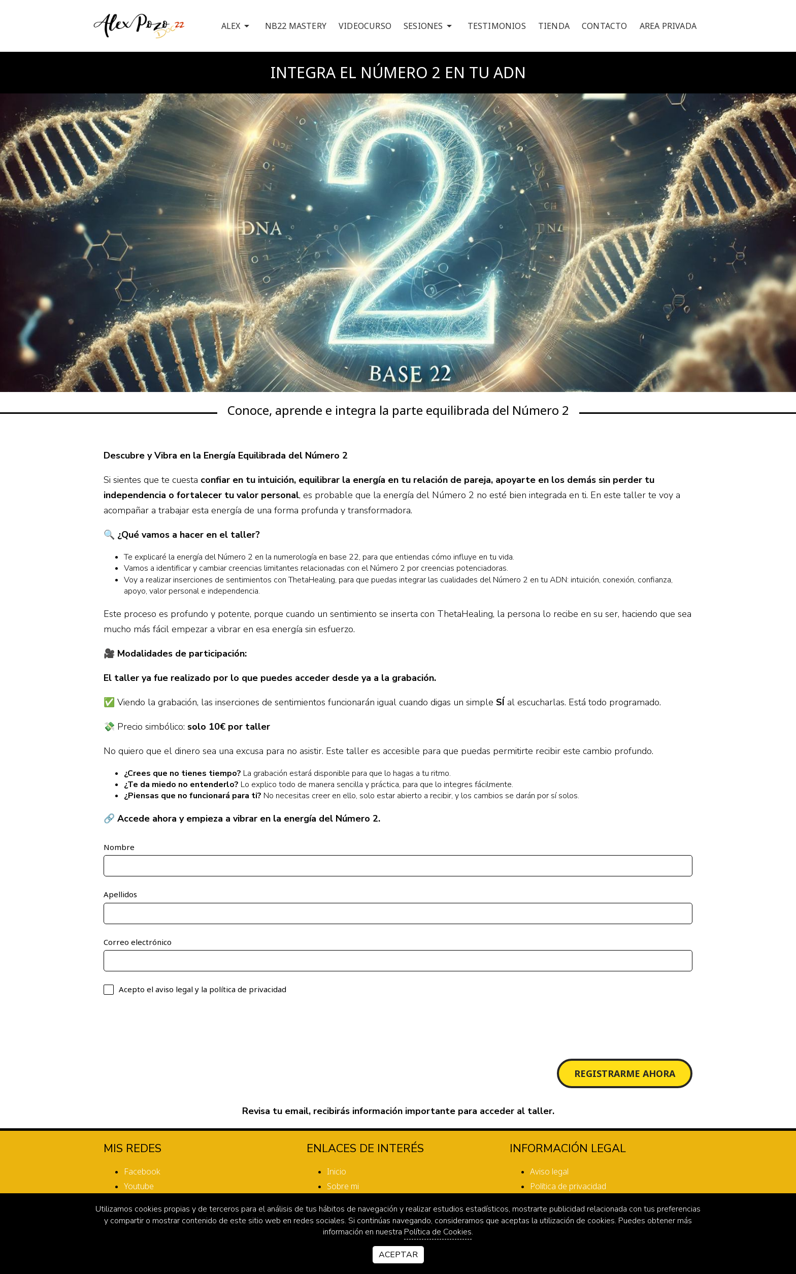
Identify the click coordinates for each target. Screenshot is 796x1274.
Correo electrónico (138, 942)
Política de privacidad (568, 1186)
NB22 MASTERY (295, 25)
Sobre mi (343, 1186)
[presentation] (181, 1027)
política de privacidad (247, 989)
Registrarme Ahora (624, 1073)
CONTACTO (604, 25)
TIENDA (554, 25)
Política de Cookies (438, 1231)
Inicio (336, 1171)
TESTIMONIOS (497, 25)
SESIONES (429, 26)
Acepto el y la (195, 989)
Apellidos (120, 894)
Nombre (119, 847)
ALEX (237, 26)
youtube (139, 1186)
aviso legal (174, 989)
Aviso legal (549, 1171)
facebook (142, 1171)
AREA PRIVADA (668, 25)
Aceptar (398, 1254)
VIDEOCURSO (365, 25)
